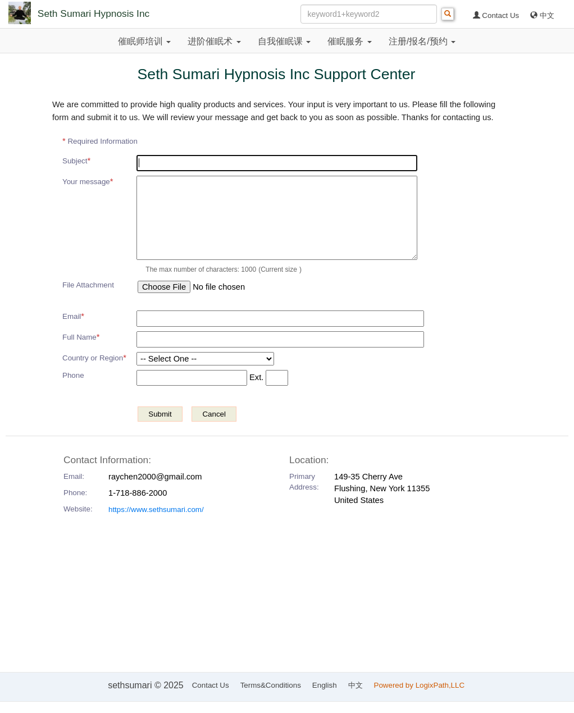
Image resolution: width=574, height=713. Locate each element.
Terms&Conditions (270, 685)
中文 (542, 15)
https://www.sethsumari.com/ (156, 509)
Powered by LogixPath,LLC (420, 685)
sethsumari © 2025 (146, 685)
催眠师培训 (144, 41)
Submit (159, 414)
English (324, 685)
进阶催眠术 (214, 41)
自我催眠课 (284, 41)
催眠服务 (349, 41)
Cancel (214, 414)
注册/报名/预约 (422, 41)
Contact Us (496, 15)
